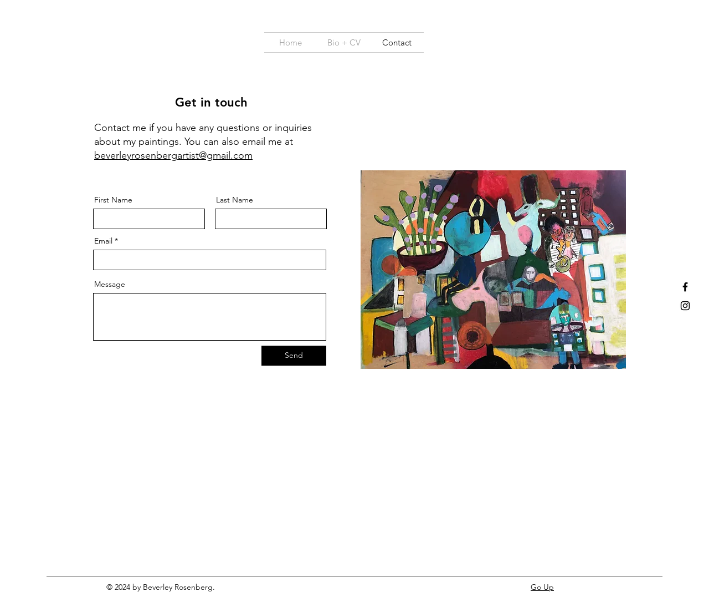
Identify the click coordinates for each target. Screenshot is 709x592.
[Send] (293, 356)
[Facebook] (685, 287)
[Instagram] (685, 306)
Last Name (234, 200)
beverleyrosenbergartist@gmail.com (173, 155)
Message (109, 284)
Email (103, 241)
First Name (113, 200)
